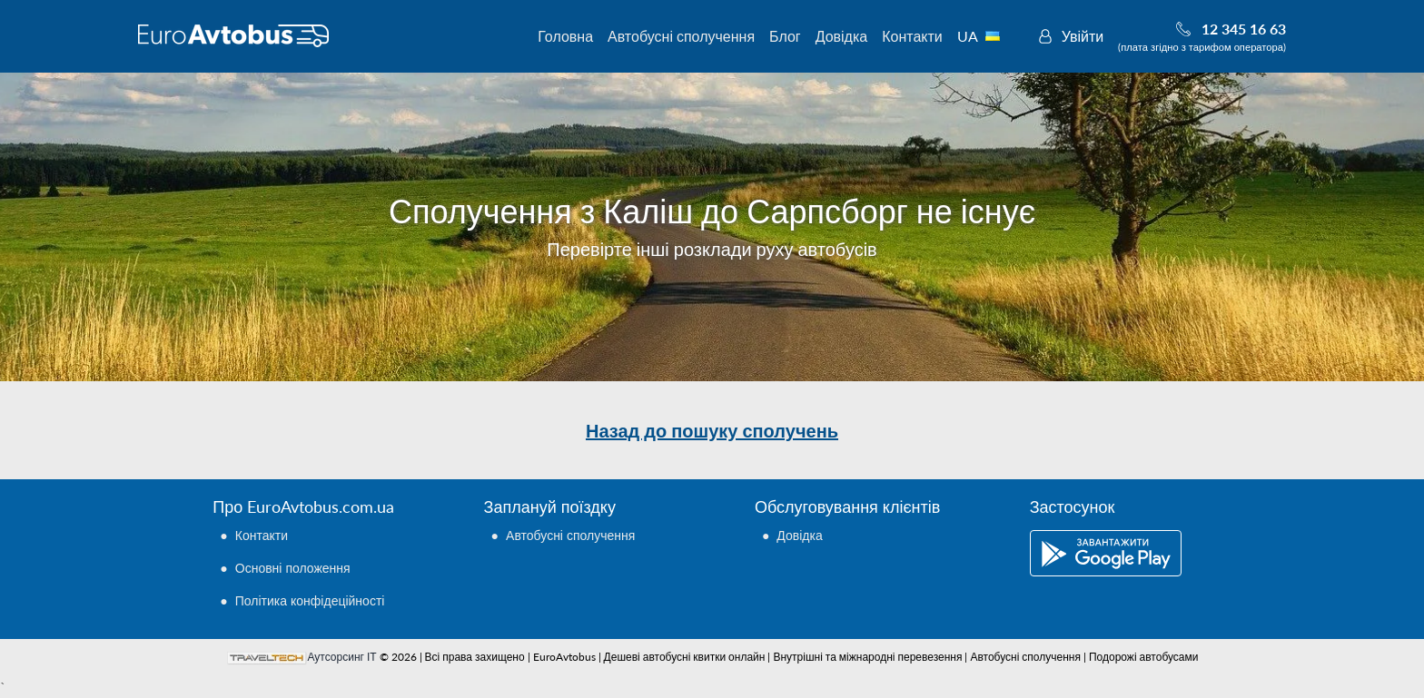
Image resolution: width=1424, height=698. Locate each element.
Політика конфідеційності (310, 600)
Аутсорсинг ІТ (342, 657)
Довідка (842, 35)
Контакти (912, 35)
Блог (785, 35)
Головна (565, 35)
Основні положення (293, 567)
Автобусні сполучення (681, 35)
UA (988, 35)
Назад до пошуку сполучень (712, 430)
